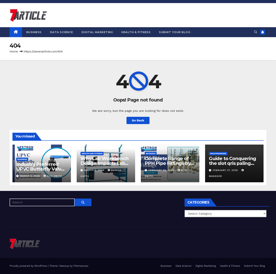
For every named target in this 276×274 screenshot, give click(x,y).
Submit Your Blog (174, 32)
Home (14, 51)
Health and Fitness (92, 153)
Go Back (138, 120)
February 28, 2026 (162, 170)
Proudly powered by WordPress (29, 265)
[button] (255, 32)
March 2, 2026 (30, 176)
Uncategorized (218, 153)
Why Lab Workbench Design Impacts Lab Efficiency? (104, 163)
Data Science (61, 32)
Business (34, 32)
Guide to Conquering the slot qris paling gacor (232, 163)
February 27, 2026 (226, 170)
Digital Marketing (97, 32)
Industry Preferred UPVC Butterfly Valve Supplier (40, 169)
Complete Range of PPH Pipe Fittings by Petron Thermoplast (168, 163)
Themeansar (80, 265)
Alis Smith (53, 176)
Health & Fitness (135, 32)
